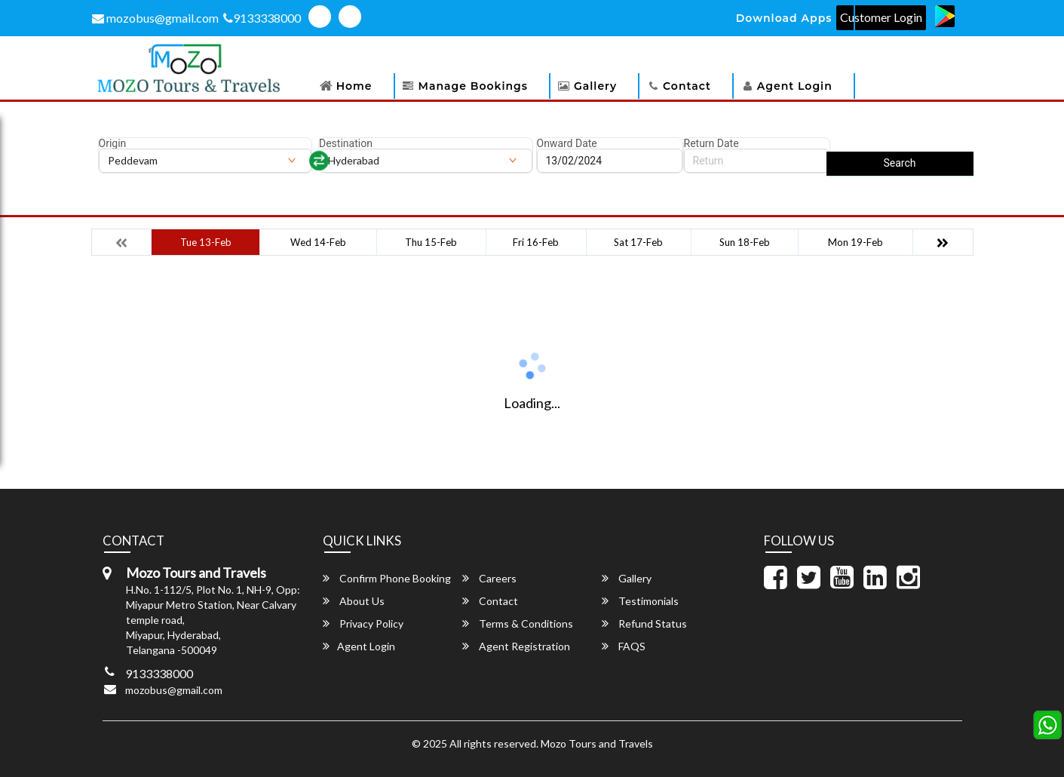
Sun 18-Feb (744, 242)
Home (354, 86)
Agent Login (794, 86)
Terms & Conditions (517, 623)
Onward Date (567, 143)
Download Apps (784, 18)
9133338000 (262, 18)
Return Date (711, 143)
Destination (346, 143)
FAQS (623, 646)
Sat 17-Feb (638, 242)
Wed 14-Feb (318, 242)
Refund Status (644, 623)
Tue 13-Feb (206, 242)
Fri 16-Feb (536, 242)
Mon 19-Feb (855, 242)
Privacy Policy (363, 623)
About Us (354, 600)
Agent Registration (516, 646)
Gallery (595, 86)
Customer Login (881, 17)
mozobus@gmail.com (155, 18)
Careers (489, 578)
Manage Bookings (473, 86)
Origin (113, 143)
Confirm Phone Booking (387, 578)
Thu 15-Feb (431, 242)
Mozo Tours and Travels (597, 743)
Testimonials (640, 600)
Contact (687, 86)
